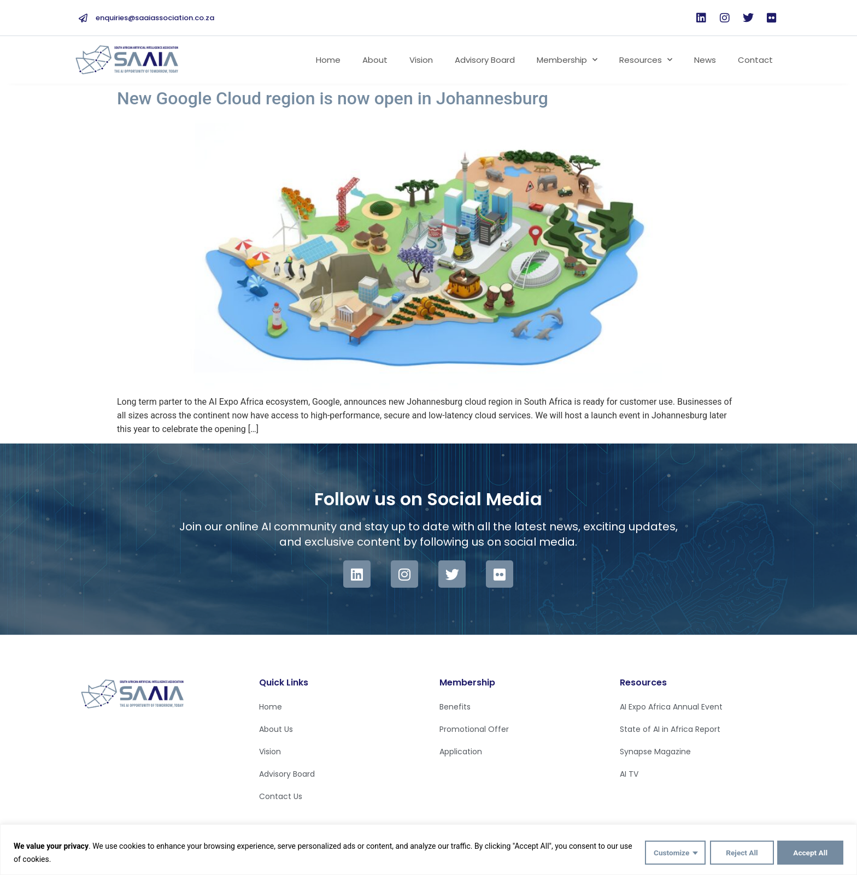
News (705, 60)
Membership (567, 59)
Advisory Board (485, 60)
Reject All (739, 852)
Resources (645, 59)
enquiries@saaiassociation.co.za (155, 18)
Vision (421, 60)
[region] (428, 849)
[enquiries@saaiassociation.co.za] (83, 18)
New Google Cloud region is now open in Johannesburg (332, 98)
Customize (668, 852)
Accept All (810, 852)
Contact (755, 60)
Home (328, 60)
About (375, 60)
